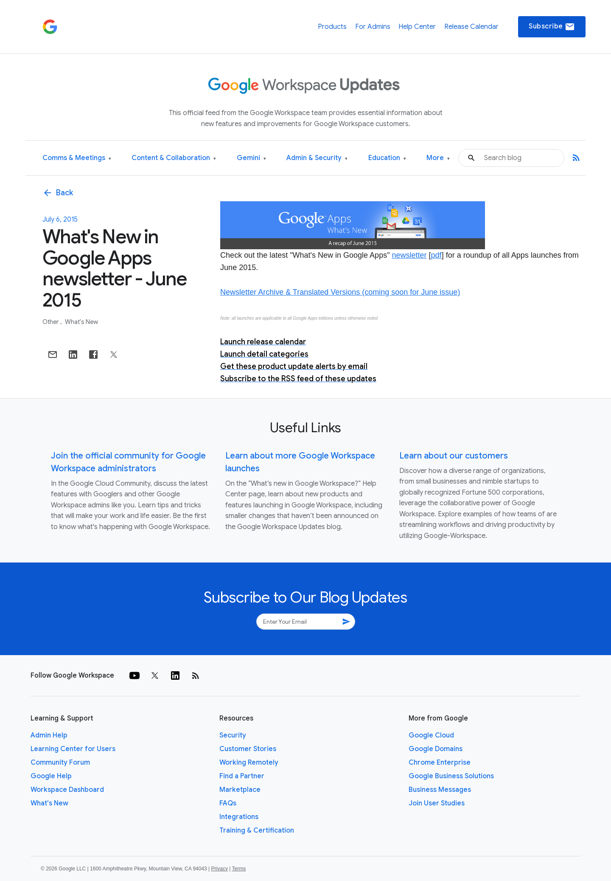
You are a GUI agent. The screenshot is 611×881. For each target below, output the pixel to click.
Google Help (51, 776)
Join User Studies (437, 803)
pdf (436, 255)
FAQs (227, 803)
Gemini (251, 158)
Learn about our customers (453, 455)
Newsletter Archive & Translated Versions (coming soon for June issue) (340, 292)
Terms (239, 869)
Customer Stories (247, 749)
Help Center (417, 27)
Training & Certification (256, 830)
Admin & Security (317, 158)
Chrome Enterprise (440, 762)
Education (387, 158)
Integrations (238, 817)
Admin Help (49, 735)
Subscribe (552, 27)
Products (332, 27)
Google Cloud (431, 735)
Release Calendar (471, 27)
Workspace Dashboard (67, 789)
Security (232, 735)
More (438, 158)
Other (51, 322)
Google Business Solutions (451, 776)
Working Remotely (248, 762)
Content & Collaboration (174, 158)
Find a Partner (241, 776)
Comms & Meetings (76, 158)
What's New (81, 322)
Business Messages (440, 789)
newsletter (409, 255)
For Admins (372, 27)
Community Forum (60, 762)
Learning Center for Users (73, 749)
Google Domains (435, 749)
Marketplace (240, 789)
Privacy (219, 869)
